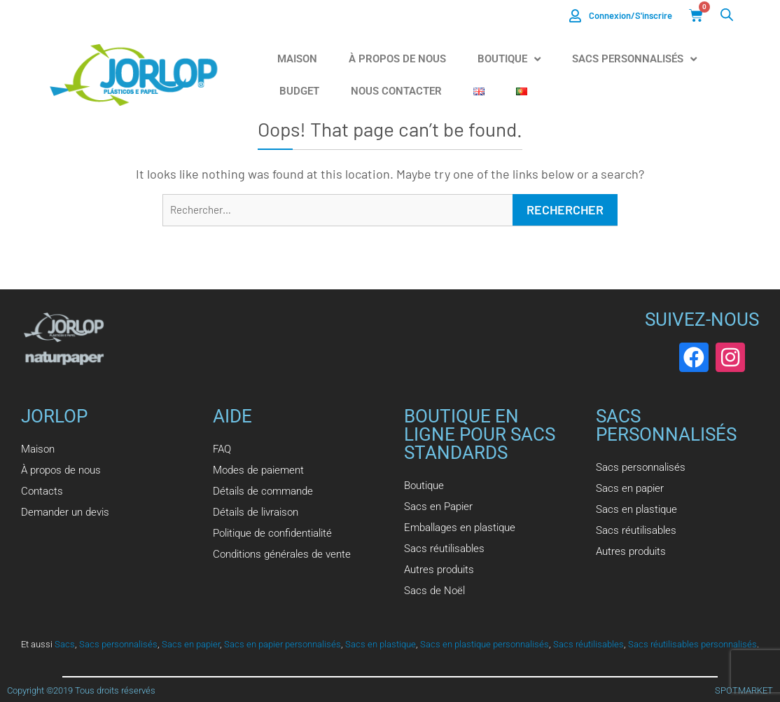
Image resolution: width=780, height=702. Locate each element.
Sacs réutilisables (588, 644)
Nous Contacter (396, 91)
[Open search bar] (727, 14)
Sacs (65, 644)
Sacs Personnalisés (634, 59)
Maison (297, 59)
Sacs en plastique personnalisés (484, 644)
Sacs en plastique (380, 644)
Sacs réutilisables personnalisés (692, 644)
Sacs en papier (191, 644)
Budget (299, 91)
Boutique (509, 59)
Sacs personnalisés (118, 644)
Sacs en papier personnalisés (282, 644)
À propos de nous (397, 59)
